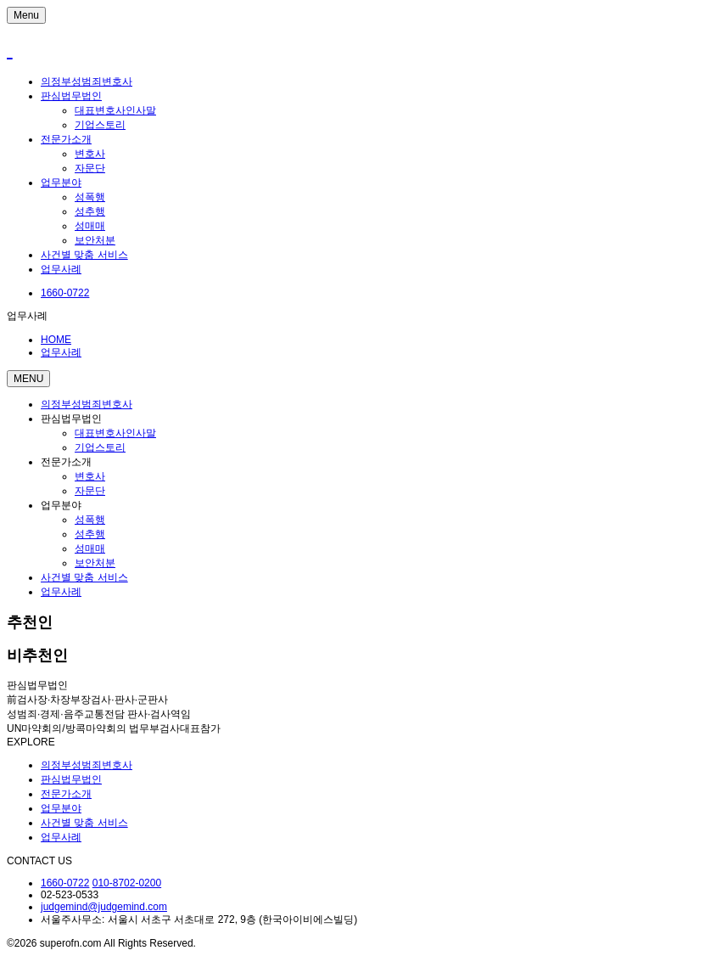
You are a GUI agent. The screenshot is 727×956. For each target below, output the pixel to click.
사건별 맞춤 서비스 (84, 255)
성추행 (90, 211)
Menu (26, 15)
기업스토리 (100, 125)
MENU (28, 379)
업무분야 (61, 182)
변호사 (90, 154)
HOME (56, 340)
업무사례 (61, 269)
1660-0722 (65, 883)
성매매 (90, 226)
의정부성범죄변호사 (86, 81)
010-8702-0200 (126, 883)
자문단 (90, 168)
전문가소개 (66, 139)
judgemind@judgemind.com (104, 907)
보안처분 (95, 240)
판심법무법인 (71, 96)
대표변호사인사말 (115, 110)
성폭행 (90, 197)
